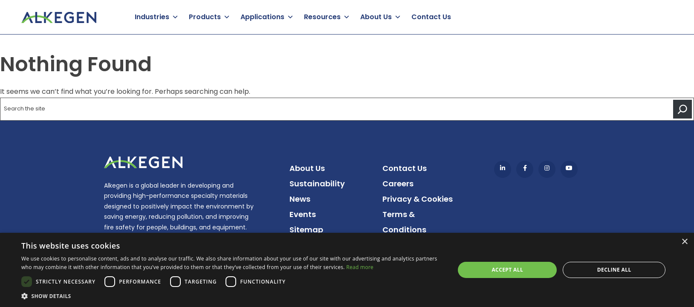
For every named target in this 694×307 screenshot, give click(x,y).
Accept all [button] (507, 269)
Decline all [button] (614, 269)
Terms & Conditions (404, 222)
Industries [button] (152, 17)
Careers (398, 183)
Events (302, 214)
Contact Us (431, 17)
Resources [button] (322, 17)
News (299, 199)
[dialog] (347, 270)
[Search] (682, 109)
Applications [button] (262, 17)
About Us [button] (376, 17)
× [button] (684, 242)
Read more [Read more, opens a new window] (359, 267)
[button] (231, 296)
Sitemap (306, 229)
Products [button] (205, 17)
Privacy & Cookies (417, 199)
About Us (307, 168)
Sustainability (317, 183)
